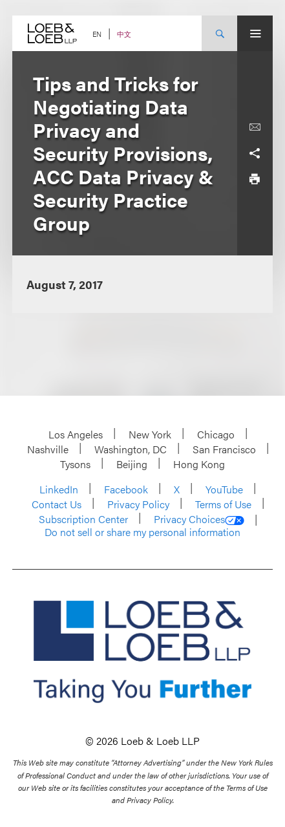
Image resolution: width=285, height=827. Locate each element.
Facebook (126, 489)
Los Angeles (75, 434)
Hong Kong (199, 463)
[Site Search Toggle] (219, 33)
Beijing (131, 463)
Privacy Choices (199, 519)
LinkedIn (58, 489)
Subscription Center (83, 518)
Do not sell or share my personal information (142, 532)
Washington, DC (130, 449)
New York (150, 434)
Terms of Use (223, 504)
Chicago (216, 434)
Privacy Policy (138, 504)
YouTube (224, 489)
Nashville (48, 449)
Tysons (75, 463)
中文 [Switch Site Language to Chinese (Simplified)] (124, 34)
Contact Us (56, 504)
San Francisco (224, 449)
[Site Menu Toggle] (255, 33)
